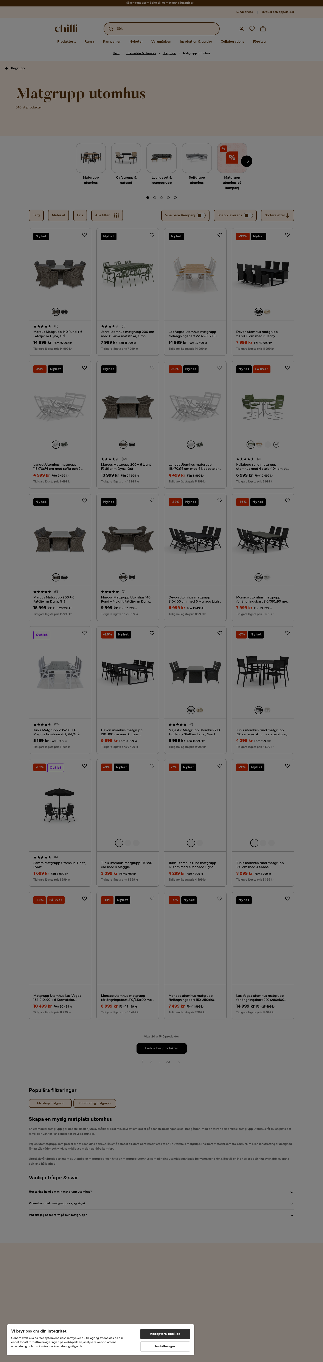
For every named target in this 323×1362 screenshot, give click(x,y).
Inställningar (165, 1346)
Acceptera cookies (165, 1334)
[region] (100, 1339)
